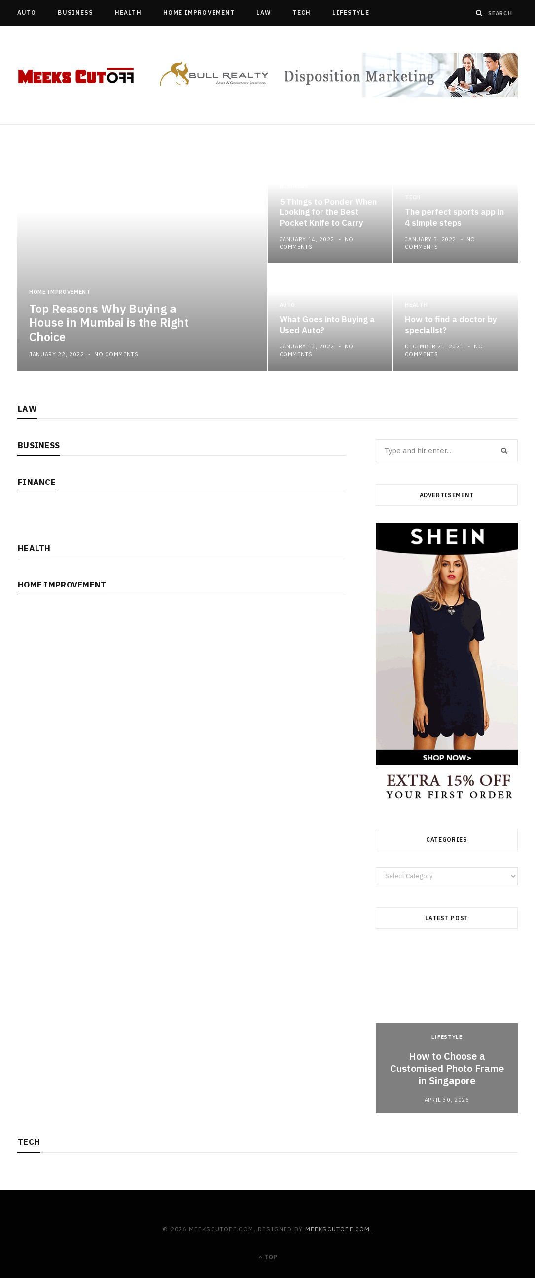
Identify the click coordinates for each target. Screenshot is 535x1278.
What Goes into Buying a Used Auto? (327, 325)
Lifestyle (350, 12)
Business (75, 12)
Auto (26, 12)
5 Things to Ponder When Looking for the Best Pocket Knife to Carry (328, 212)
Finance (37, 482)
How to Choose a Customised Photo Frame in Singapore (447, 1068)
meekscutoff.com (337, 1229)
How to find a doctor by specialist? (451, 325)
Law (263, 12)
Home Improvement (199, 12)
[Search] (479, 12)
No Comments (116, 354)
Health (128, 12)
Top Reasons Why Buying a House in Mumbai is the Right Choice (109, 323)
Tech (301, 12)
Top (267, 1257)
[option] (267, 264)
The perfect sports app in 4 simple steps (454, 217)
